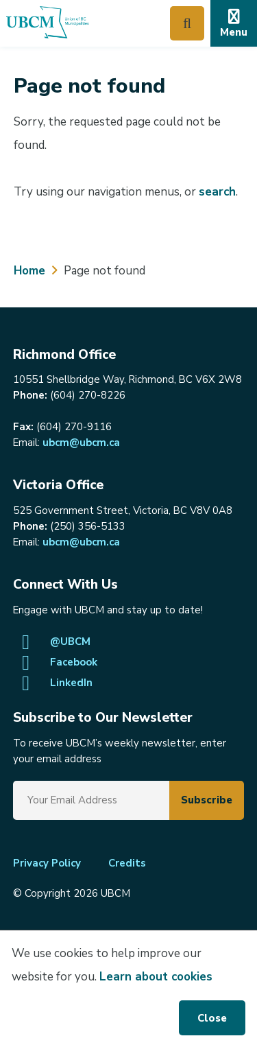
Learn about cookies (155, 977)
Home (29, 271)
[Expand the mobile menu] (233, 23)
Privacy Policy (47, 863)
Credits (127, 863)
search (217, 192)
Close (212, 1018)
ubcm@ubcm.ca (81, 442)
